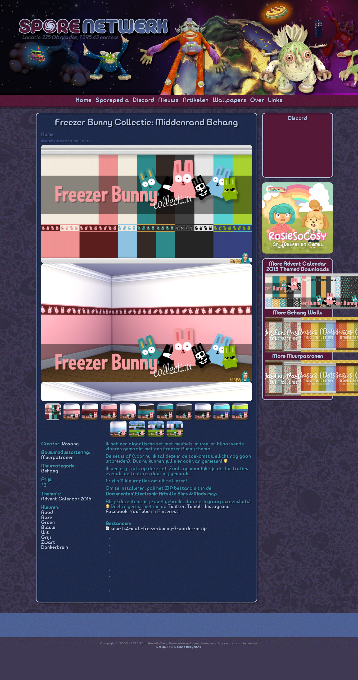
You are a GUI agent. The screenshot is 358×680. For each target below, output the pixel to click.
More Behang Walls (297, 313)
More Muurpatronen (297, 356)
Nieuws (168, 100)
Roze (46, 517)
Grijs (46, 537)
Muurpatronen (57, 457)
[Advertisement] (297, 434)
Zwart (48, 542)
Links (275, 100)
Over (257, 100)
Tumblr (195, 506)
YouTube (140, 511)
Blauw (48, 527)
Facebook (117, 511)
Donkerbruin (54, 547)
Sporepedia (112, 100)
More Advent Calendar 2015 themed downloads (297, 266)
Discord (143, 100)
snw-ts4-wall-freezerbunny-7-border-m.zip (159, 528)
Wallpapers (229, 100)
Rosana (70, 444)
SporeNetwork (94, 27)
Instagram (216, 506)
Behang (49, 471)
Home (84, 100)
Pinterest (167, 511)
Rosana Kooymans (187, 646)
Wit (45, 532)
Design (161, 646)
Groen (48, 522)
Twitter (176, 506)
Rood (47, 512)
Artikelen (196, 100)
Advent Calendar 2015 (66, 499)
